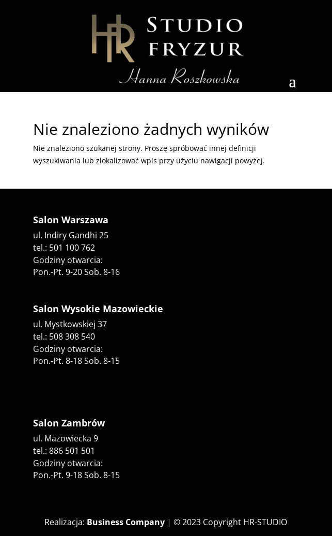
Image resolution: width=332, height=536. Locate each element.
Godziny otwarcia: (68, 349)
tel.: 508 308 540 (64, 336)
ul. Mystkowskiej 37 (70, 324)
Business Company (126, 522)
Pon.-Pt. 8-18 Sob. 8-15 (76, 360)
